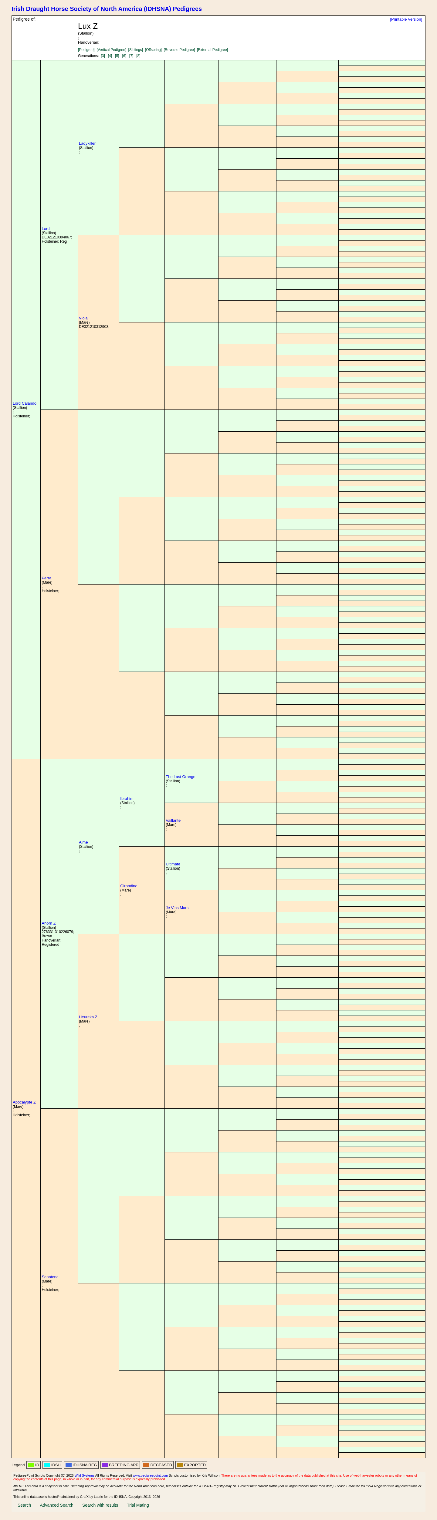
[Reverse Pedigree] (179, 50)
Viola (83, 318)
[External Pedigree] (212, 50)
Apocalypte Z (24, 1102)
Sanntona (50, 1277)
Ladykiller (87, 143)
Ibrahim (126, 798)
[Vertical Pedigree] (111, 50)
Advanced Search (56, 1505)
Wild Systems (85, 1475)
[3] (103, 56)
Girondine (128, 886)
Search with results (100, 1505)
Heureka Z (88, 1017)
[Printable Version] (406, 19)
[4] (110, 56)
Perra (46, 578)
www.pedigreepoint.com (150, 1475)
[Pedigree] (86, 50)
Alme (83, 842)
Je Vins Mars (177, 907)
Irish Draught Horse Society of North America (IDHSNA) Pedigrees (107, 8)
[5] (117, 56)
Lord (45, 228)
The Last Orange (180, 776)
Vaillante (173, 820)
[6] (124, 56)
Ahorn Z (49, 923)
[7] (131, 56)
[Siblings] (135, 50)
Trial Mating (138, 1505)
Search (24, 1505)
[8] (138, 56)
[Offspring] (153, 50)
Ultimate (173, 864)
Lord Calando (24, 403)
